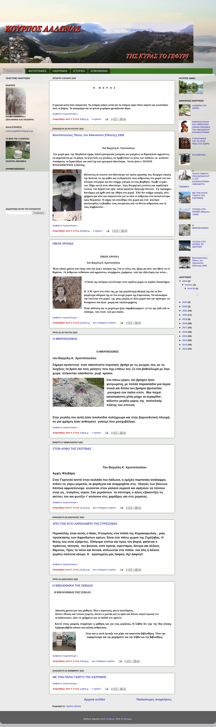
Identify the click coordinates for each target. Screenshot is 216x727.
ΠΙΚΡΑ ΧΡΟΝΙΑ (63, 243)
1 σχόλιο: (98, 231)
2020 (185, 315)
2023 (185, 302)
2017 (185, 327)
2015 (185, 336)
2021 (185, 310)
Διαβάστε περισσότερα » (65, 114)
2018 (185, 323)
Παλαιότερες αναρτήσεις (154, 699)
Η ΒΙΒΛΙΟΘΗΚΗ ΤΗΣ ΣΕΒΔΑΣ (73, 585)
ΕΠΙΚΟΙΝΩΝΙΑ (99, 71)
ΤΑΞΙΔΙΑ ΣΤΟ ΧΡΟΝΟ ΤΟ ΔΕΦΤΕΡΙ (199, 244)
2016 (185, 332)
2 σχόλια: (97, 119)
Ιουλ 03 (191, 288)
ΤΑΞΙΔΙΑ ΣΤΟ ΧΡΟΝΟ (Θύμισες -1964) (201, 212)
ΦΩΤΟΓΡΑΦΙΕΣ (38, 71)
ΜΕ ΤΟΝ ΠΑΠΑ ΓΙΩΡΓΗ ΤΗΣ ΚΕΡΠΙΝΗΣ (79, 677)
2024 (185, 281)
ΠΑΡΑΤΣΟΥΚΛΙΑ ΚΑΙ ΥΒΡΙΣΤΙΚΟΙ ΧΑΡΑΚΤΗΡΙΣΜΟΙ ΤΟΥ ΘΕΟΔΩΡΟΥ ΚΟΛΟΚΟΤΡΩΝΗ (201, 127)
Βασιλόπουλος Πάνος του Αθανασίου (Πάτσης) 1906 (88, 135)
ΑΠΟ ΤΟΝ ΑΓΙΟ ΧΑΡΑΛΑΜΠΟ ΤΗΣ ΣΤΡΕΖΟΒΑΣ (85, 523)
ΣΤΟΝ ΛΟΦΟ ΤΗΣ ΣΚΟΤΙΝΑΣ (72, 448)
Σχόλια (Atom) (73, 706)
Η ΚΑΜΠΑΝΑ (199, 155)
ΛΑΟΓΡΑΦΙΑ (60, 71)
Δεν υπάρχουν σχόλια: (105, 323)
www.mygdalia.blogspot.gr (19, 131)
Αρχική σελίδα (14, 71)
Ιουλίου (189, 285)
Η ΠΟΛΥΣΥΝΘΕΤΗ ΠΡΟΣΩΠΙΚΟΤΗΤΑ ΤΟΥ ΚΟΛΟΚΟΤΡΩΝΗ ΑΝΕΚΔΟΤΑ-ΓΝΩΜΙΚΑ (194, 179)
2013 (185, 344)
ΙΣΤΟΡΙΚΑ (79, 71)
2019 (185, 319)
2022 (185, 306)
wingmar (110, 719)
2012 (185, 349)
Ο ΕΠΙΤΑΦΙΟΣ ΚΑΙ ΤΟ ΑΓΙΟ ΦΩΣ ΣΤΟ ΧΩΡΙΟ (200, 141)
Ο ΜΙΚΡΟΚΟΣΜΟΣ (65, 338)
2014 (185, 340)
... (198, 293)
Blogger (128, 719)
